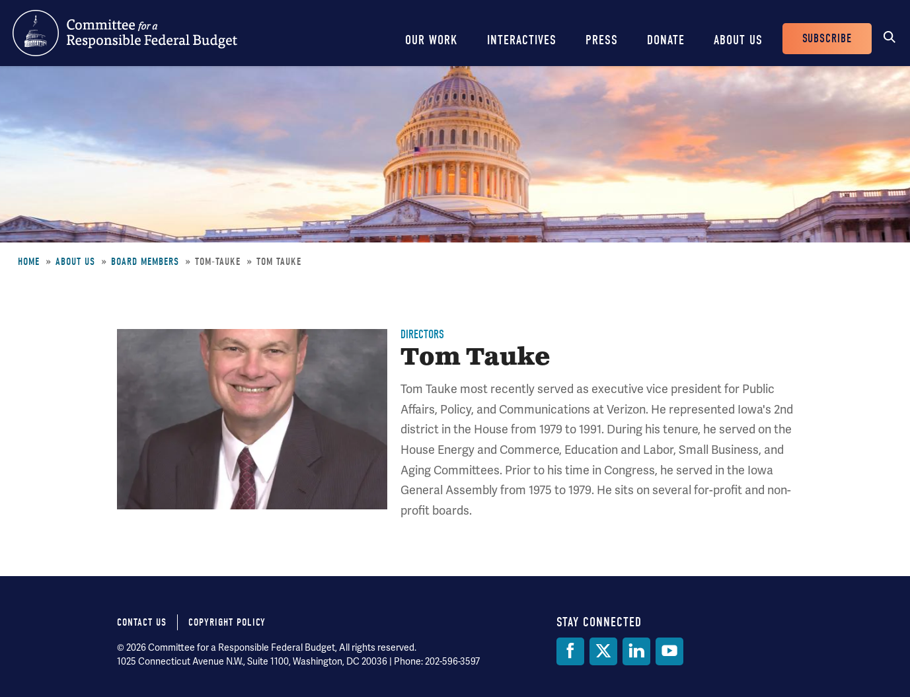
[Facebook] (570, 651)
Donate (666, 40)
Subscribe (827, 39)
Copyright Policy (227, 622)
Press (602, 40)
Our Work (431, 40)
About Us (738, 40)
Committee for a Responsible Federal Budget (125, 33)
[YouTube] (669, 651)
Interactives (521, 40)
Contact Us (142, 622)
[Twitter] (603, 651)
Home (29, 262)
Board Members (145, 262)
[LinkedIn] (636, 651)
